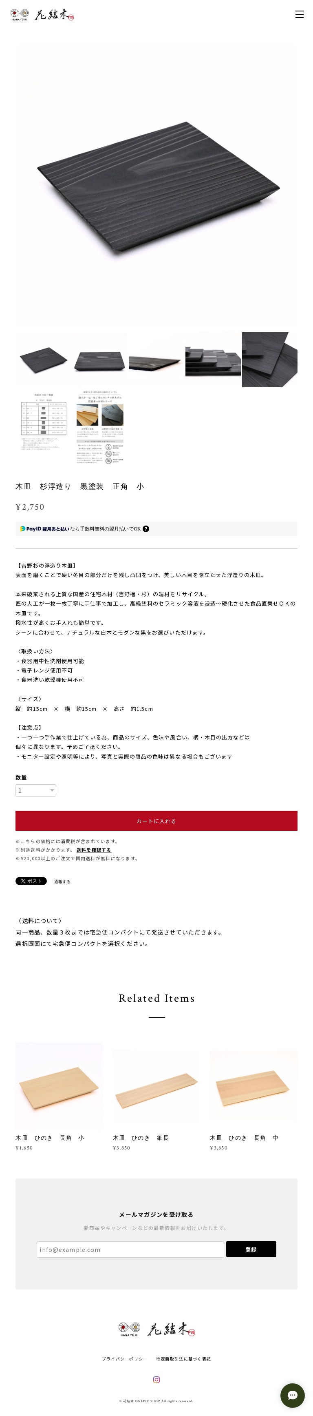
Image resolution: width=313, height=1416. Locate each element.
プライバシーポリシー (125, 1359)
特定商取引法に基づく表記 (183, 1359)
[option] (156, 185)
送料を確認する (94, 850)
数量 (21, 777)
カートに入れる (156, 821)
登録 (251, 1249)
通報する (62, 881)
